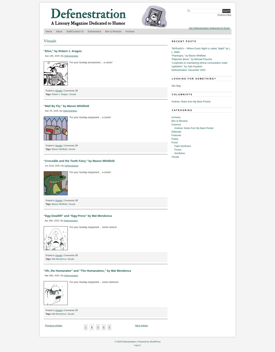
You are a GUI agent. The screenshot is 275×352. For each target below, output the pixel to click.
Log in (137, 345)
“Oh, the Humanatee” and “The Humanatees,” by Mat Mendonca (87, 270)
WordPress (155, 341)
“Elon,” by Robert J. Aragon (63, 51)
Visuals (58, 90)
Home (49, 31)
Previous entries (53, 325)
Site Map (176, 85)
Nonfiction (180, 153)
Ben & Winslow (113, 31)
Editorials (176, 131)
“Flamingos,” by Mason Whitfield (189, 55)
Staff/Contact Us (75, 31)
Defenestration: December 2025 (189, 70)
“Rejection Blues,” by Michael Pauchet (192, 59)
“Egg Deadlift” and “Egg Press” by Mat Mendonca (78, 215)
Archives (130, 31)
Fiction (178, 149)
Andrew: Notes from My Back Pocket (191, 101)
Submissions (94, 31)
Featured (176, 135)
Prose (175, 142)
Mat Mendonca (59, 259)
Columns (176, 124)
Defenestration (71, 56)
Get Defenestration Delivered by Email (209, 28)
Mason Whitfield (59, 149)
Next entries (141, 325)
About (59, 31)
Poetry (175, 139)
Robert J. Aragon (60, 94)
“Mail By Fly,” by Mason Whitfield (66, 106)
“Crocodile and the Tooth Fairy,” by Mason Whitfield (79, 161)
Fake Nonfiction (183, 146)
